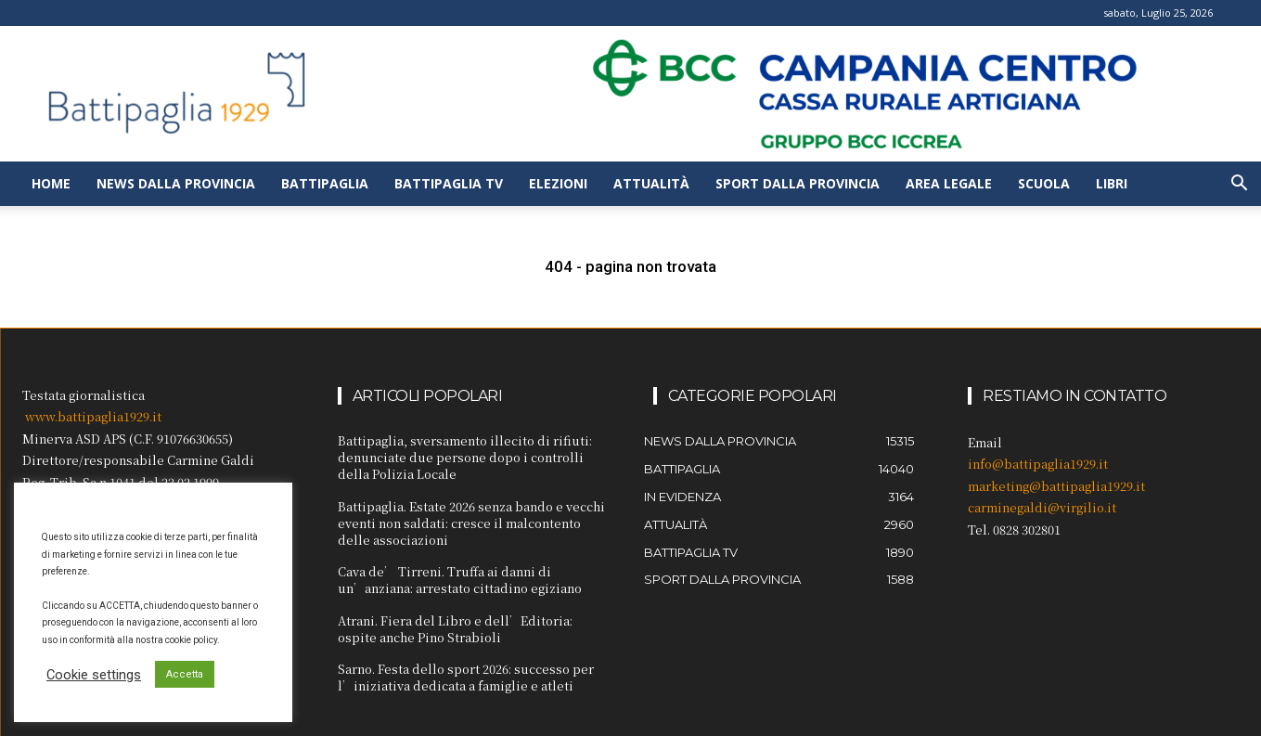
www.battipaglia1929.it (93, 416)
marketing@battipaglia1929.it (1056, 486)
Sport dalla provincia (797, 183)
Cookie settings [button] (93, 674)
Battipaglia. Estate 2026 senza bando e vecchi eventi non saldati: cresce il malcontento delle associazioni (471, 523)
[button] (1238, 185)
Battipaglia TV (448, 183)
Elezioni (558, 183)
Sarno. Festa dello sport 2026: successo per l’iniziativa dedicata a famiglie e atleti (466, 677)
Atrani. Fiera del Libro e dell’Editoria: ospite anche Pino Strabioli (455, 629)
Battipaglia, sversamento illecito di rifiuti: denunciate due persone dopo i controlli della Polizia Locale (465, 457)
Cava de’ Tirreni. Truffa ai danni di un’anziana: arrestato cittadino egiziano (460, 579)
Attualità (651, 183)
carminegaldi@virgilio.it (1042, 507)
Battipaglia (324, 183)
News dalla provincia (176, 183)
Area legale (949, 183)
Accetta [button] (184, 674)
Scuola (1044, 183)
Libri (1111, 183)
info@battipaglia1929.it (1038, 463)
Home (51, 183)
